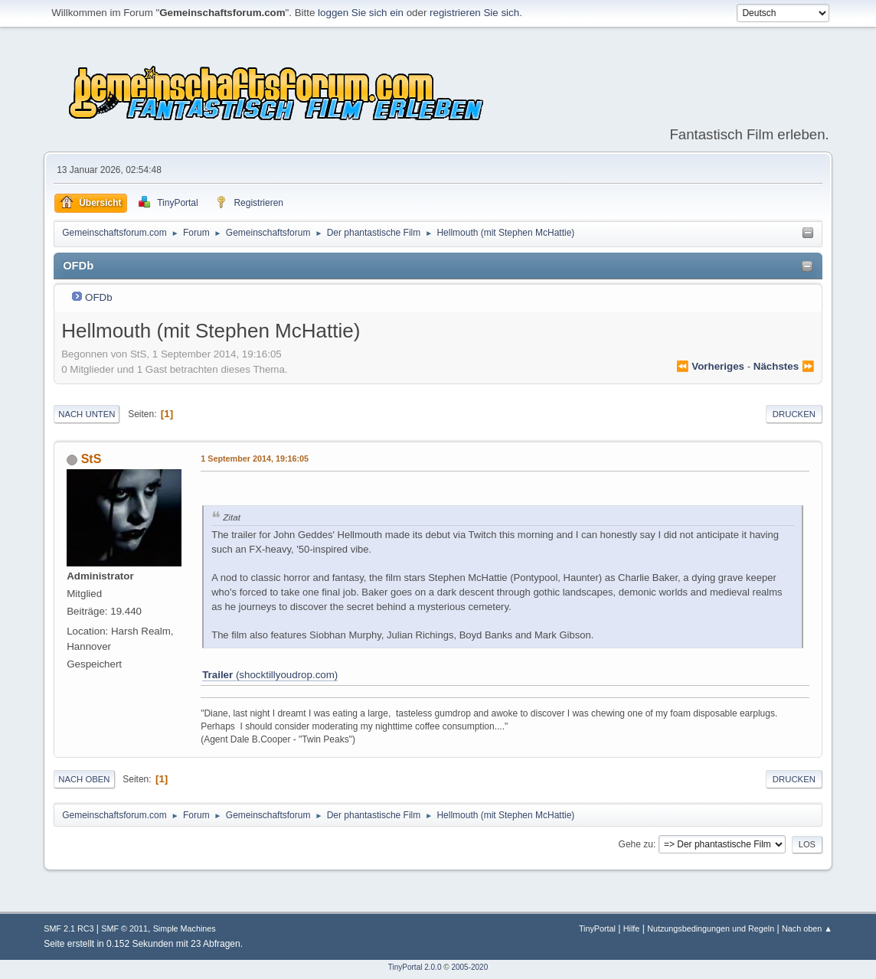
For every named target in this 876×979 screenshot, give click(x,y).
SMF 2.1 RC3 (68, 928)
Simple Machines (184, 928)
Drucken (794, 414)
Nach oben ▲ (807, 928)
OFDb (99, 297)
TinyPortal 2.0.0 (415, 967)
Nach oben (84, 779)
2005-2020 (469, 967)
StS (91, 458)
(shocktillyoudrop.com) (270, 674)
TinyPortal (597, 928)
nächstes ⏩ (784, 366)
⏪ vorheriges (710, 366)
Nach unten (86, 414)
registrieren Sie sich (474, 12)
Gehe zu (636, 844)
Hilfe (631, 928)
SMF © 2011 (124, 928)
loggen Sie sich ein (361, 12)
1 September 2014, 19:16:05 (255, 458)
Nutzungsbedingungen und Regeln (710, 928)
